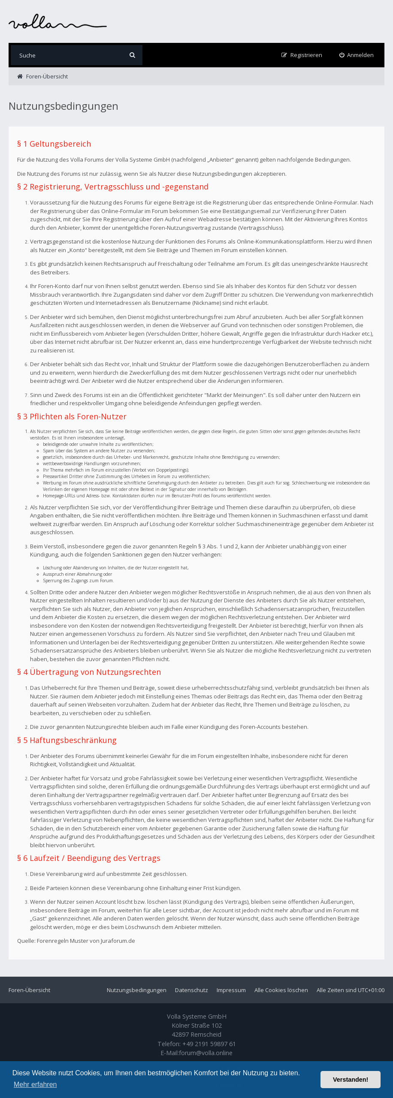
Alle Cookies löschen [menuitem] (281, 990)
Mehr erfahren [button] (35, 1084)
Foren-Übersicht (29, 990)
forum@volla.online (206, 1053)
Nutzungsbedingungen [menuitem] (136, 990)
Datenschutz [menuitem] (191, 990)
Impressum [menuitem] (231, 990)
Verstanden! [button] (350, 1079)
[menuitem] (357, 55)
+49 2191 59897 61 (209, 1044)
